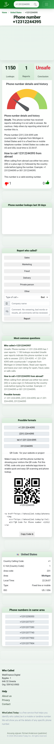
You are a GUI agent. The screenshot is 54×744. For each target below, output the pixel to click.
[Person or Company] (30, 303)
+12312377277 (27, 622)
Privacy (6, 700)
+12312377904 (27, 643)
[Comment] (30, 311)
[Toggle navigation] (46, 4)
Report (27, 318)
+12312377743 (27, 632)
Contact (6, 704)
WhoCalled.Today (10, 712)
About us (7, 696)
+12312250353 (27, 616)
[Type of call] (44, 297)
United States (16, 12)
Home (4, 12)
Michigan (46, 575)
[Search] (23, 4)
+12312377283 (27, 627)
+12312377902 (27, 638)
